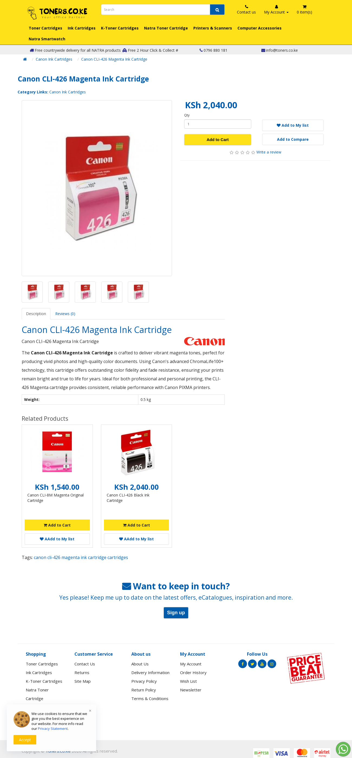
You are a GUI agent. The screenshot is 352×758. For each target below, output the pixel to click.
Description (36, 313)
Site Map (82, 681)
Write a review (268, 152)
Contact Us (84, 663)
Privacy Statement (53, 728)
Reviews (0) (65, 313)
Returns (81, 672)
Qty (187, 115)
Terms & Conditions (149, 698)
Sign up (176, 612)
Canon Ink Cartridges (54, 59)
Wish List (188, 681)
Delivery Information (150, 672)
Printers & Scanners (212, 28)
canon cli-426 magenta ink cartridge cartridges (81, 557)
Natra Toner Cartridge (166, 28)
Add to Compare (293, 139)
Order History (193, 672)
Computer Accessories (259, 28)
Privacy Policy (144, 681)
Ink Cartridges (82, 28)
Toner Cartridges (45, 28)
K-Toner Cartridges (120, 28)
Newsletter (190, 689)
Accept (25, 739)
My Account (190, 663)
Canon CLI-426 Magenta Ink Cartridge (114, 59)
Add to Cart (218, 139)
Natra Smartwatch (47, 38)
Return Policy (143, 689)
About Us (140, 663)
